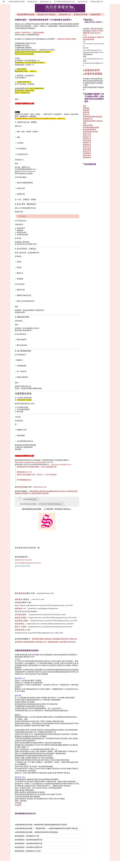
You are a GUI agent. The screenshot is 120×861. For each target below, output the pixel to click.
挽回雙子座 (87, 138)
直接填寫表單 (92, 70)
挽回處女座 (87, 144)
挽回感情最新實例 (89, 129)
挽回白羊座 (87, 134)
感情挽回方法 (27, 493)
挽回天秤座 (87, 147)
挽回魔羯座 (87, 153)
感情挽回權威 (34, 491)
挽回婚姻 (50, 491)
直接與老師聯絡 (93, 73)
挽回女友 (63, 491)
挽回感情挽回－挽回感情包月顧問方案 (28, 847)
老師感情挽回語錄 (29, 499)
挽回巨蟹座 (87, 140)
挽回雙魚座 (87, 157)
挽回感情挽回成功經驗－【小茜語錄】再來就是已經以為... (41, 504)
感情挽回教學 (37, 493)
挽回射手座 (87, 151)
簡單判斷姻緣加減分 (24, 480)
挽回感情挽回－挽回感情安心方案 (27, 836)
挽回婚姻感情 (29, 642)
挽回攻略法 (19, 624)
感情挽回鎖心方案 (22, 630)
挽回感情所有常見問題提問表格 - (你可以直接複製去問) (37, 467)
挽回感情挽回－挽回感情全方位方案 (28, 851)
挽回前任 (72, 642)
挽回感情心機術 (21, 621)
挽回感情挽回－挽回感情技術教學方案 (28, 843)
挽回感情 (45, 493)
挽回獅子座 (87, 142)
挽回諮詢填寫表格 (22, 566)
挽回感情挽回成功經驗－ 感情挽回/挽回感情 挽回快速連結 (37, 832)
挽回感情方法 (88, 119)
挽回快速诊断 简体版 (90, 132)
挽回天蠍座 (87, 149)
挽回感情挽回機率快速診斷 (92, 117)
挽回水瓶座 (87, 155)
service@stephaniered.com (28, 563)
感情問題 (71, 491)
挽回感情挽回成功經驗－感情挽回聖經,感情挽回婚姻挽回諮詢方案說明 (41, 824)
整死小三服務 (20, 627)
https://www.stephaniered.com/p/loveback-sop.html (34, 462)
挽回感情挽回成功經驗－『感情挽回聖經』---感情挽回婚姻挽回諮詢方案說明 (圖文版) (47, 828)
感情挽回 (21, 487)
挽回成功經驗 (20, 618)
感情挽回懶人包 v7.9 (24, 472)
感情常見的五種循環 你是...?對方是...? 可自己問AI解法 (37, 474)
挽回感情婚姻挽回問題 (91, 127)
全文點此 (17, 659)
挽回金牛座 (87, 136)
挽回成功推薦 (88, 125)
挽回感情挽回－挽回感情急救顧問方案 (28, 840)
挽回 (84, 106)
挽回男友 (56, 491)
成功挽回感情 (20, 615)
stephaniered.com (40, 487)
